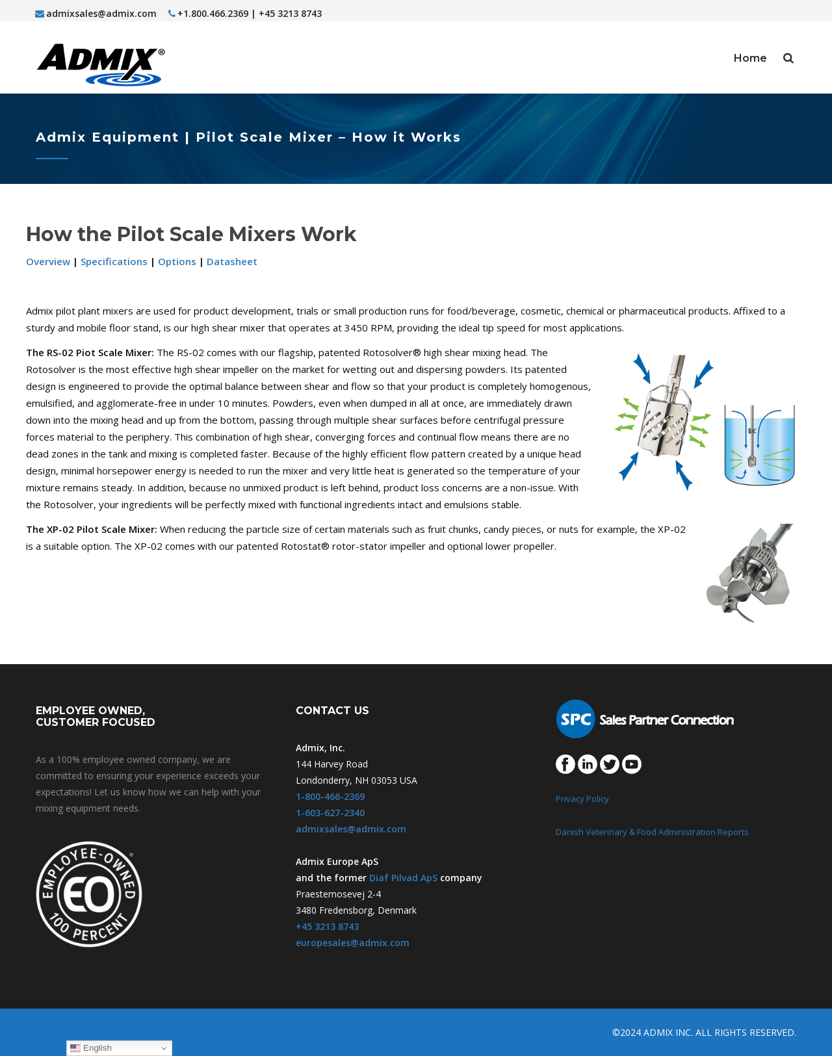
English (90, 1048)
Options (177, 261)
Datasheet (232, 261)
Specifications (114, 261)
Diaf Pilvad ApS (403, 877)
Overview (48, 261)
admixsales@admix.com (96, 13)
